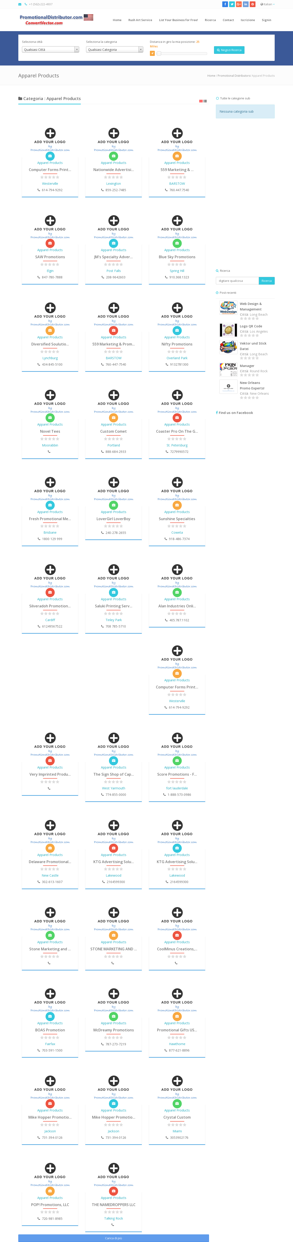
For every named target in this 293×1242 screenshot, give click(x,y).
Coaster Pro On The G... (177, 431)
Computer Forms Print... (50, 169)
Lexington (113, 183)
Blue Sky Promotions (177, 256)
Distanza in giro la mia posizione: (174, 44)
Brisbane (50, 532)
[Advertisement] (245, 198)
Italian (267, 4)
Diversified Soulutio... (50, 344)
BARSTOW (177, 183)
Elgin (50, 271)
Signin (266, 20)
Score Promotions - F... (177, 774)
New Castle (50, 875)
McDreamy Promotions (113, 1030)
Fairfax (50, 1044)
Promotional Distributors (234, 76)
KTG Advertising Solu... (113, 861)
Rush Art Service (140, 20)
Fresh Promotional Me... (50, 518)
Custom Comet (113, 431)
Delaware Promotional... (50, 861)
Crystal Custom (177, 1117)
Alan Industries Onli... (177, 606)
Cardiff (50, 620)
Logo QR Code (251, 326)
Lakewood (113, 875)
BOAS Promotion (50, 1030)
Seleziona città (32, 42)
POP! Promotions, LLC (50, 1204)
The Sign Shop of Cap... (113, 774)
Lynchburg (50, 358)
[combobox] (50, 49)
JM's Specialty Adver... (113, 256)
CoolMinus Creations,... (177, 948)
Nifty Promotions (177, 344)
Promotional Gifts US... (177, 1030)
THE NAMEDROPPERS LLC (114, 1204)
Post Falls (113, 271)
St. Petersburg (177, 445)
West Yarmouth (113, 788)
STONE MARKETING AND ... (113, 948)
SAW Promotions (50, 256)
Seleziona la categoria (101, 42)
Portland (113, 445)
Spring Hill (177, 271)
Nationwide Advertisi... (113, 169)
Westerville (50, 183)
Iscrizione (248, 20)
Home (117, 20)
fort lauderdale (177, 788)
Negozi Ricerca (229, 50)
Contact (228, 20)
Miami (177, 1131)
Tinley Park (114, 620)
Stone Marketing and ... (50, 948)
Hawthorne (177, 1044)
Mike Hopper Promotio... (50, 1117)
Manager (247, 366)
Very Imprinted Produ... (50, 774)
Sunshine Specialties (177, 518)
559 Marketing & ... (177, 169)
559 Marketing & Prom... (113, 344)
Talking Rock (113, 1218)
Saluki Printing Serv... (113, 606)
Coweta (177, 532)
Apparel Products (50, 162)
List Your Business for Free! (178, 20)
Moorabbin (50, 445)
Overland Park (177, 358)
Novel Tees (50, 431)
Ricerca (210, 20)
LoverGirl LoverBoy (113, 518)
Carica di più (113, 1238)
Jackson (50, 1131)
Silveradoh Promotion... (50, 606)
